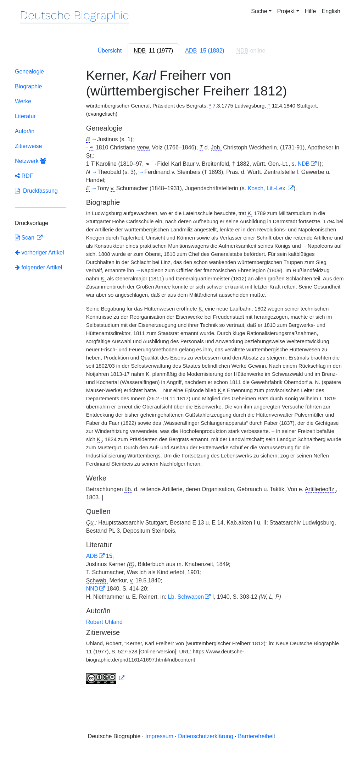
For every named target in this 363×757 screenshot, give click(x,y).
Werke (23, 101)
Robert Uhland (104, 622)
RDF (24, 176)
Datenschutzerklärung (205, 736)
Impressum (159, 736)
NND (92, 589)
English (331, 11)
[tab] (153, 50)
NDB (304, 164)
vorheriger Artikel (39, 252)
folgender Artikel (38, 267)
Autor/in (24, 131)
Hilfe (310, 11)
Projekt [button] (286, 11)
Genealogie (29, 71)
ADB (92, 556)
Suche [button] (259, 11)
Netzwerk (30, 161)
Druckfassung (36, 191)
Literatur (25, 116)
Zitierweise (28, 146)
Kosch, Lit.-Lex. (267, 188)
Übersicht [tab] (110, 51)
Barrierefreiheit (256, 736)
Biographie (28, 86)
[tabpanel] (181, 377)
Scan (25, 238)
